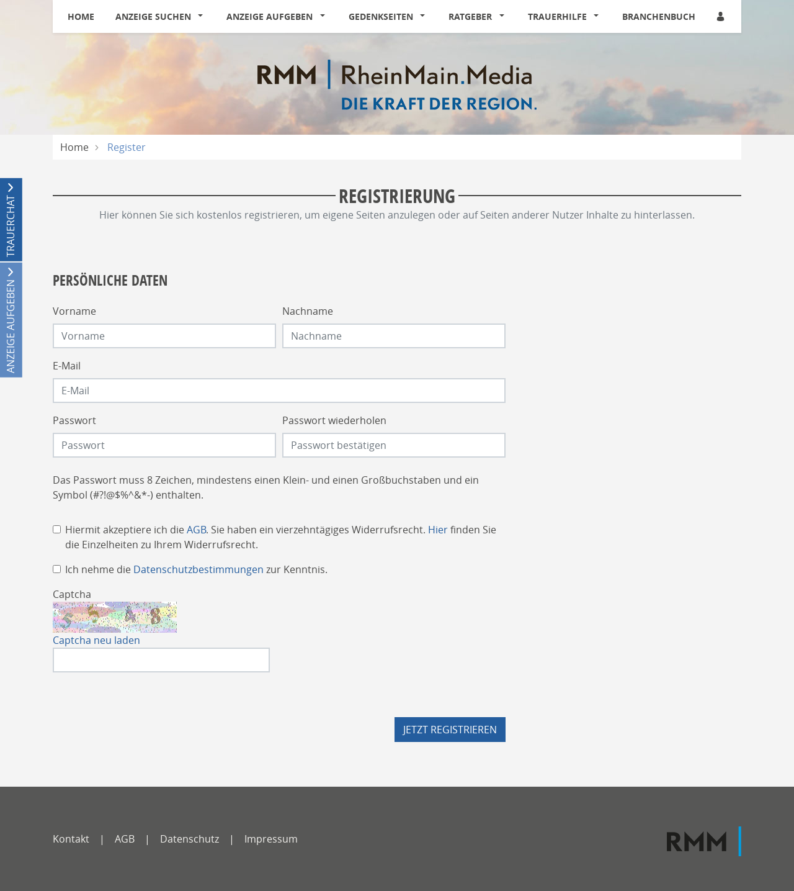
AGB (196, 529)
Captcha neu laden (96, 640)
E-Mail (67, 366)
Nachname (307, 311)
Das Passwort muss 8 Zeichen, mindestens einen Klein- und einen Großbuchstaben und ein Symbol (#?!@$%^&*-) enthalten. (266, 487)
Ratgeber (470, 16)
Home (81, 16)
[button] (203, 16)
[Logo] (397, 84)
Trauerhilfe (557, 16)
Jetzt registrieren (450, 729)
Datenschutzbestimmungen (198, 569)
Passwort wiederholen (334, 420)
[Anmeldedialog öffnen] (721, 16)
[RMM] (704, 841)
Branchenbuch (658, 16)
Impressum (271, 839)
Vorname (74, 311)
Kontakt (71, 839)
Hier (438, 529)
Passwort (74, 420)
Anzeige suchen (153, 16)
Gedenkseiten (381, 16)
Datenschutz (189, 839)
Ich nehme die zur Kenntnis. (196, 569)
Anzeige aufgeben (269, 16)
